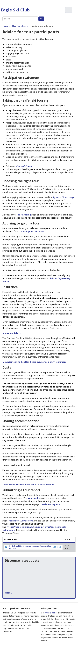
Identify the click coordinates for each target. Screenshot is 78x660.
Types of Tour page (63, 197)
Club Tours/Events (20, 26)
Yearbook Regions (50, 504)
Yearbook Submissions (20, 520)
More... (8, 592)
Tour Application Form (32, 231)
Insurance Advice (11, 333)
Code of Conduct (25, 166)
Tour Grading (23, 214)
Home (5, 26)
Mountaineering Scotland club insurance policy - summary (34, 361)
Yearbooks (34, 498)
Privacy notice (51, 613)
